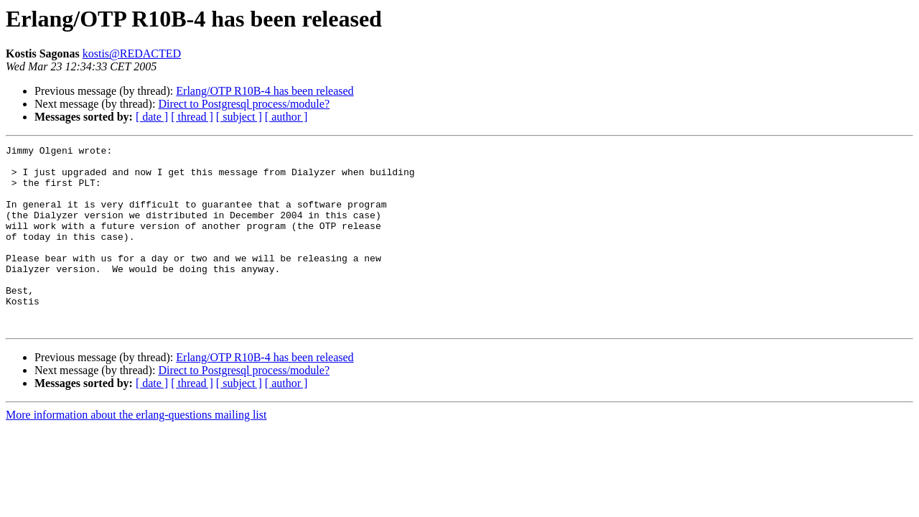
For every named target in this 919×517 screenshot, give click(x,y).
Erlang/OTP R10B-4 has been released (264, 91)
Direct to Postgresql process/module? (244, 104)
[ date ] (152, 117)
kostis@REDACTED (132, 53)
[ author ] (286, 117)
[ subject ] (239, 117)
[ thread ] (192, 117)
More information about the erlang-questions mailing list (136, 451)
